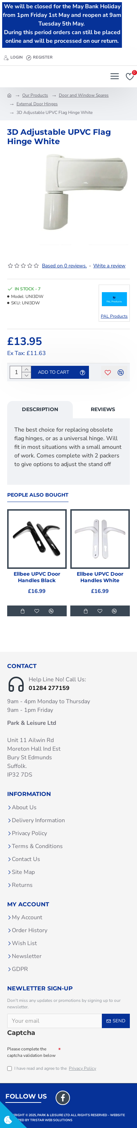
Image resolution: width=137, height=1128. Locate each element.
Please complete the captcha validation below (31, 1052)
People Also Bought (37, 495)
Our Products (35, 95)
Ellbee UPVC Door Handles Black (37, 577)
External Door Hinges (37, 104)
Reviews (103, 409)
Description (40, 409)
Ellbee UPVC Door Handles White (100, 577)
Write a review (109, 265)
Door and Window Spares (84, 95)
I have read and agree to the (52, 1068)
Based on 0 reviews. (64, 265)
